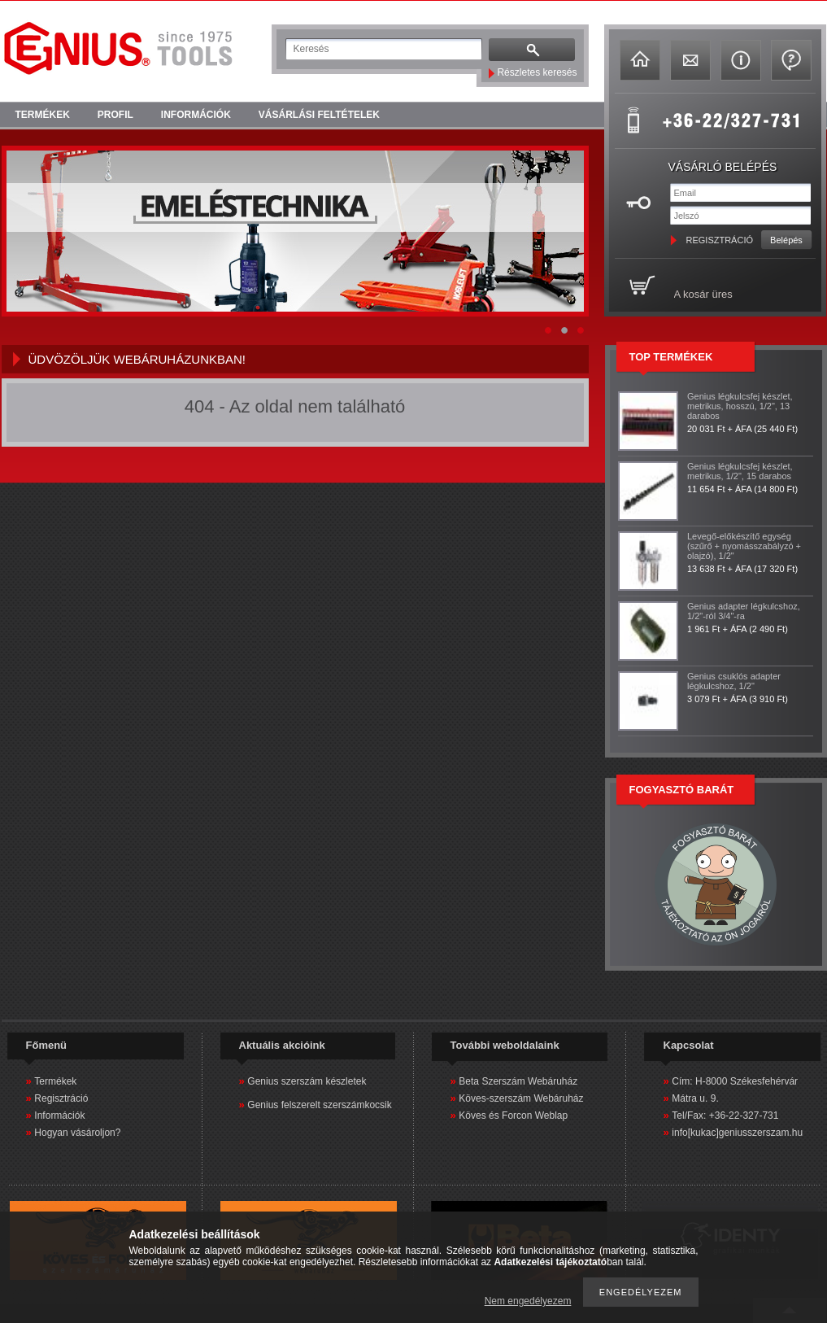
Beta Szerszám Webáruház (518, 1081)
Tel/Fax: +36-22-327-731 (725, 1115)
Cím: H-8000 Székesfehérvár (735, 1081)
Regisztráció (61, 1098)
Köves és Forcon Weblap (513, 1115)
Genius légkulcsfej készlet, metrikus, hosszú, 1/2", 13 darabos (740, 406)
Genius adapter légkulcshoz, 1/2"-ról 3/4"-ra (743, 611)
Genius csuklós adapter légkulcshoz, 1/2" (734, 681)
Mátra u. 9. (695, 1098)
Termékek (55, 1081)
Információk (59, 1115)
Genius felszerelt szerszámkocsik (319, 1105)
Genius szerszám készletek (306, 1081)
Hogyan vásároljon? (77, 1132)
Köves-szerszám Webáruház (521, 1098)
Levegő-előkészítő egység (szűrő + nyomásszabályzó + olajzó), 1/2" (744, 546)
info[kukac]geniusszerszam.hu (737, 1132)
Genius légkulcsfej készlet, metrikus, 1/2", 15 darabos (740, 471)
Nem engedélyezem (528, 1301)
